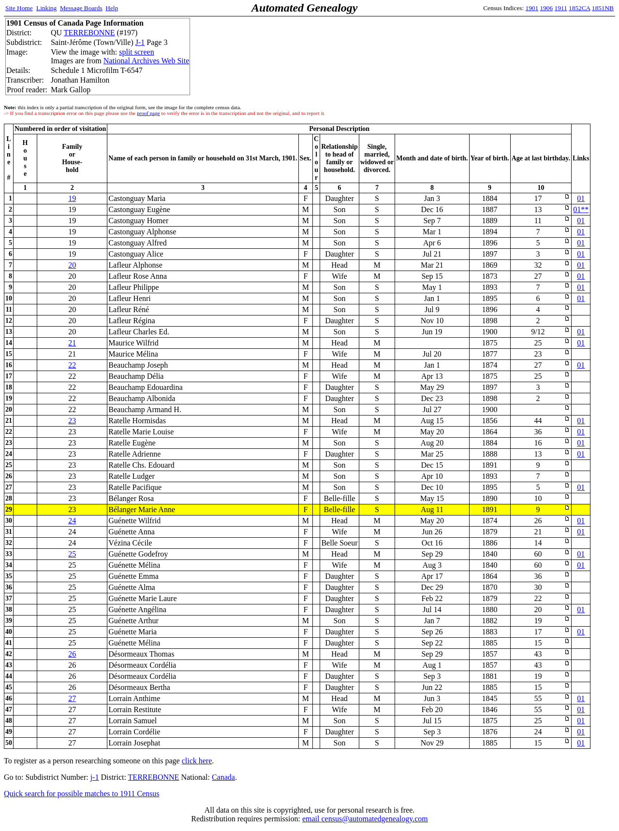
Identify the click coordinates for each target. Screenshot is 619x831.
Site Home (19, 8)
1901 (532, 8)
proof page (148, 113)
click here (197, 761)
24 (72, 520)
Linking (46, 8)
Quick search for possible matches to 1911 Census (82, 793)
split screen (136, 52)
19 (72, 198)
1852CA (579, 8)
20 (72, 265)
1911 (561, 8)
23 (72, 420)
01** (581, 209)
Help (111, 8)
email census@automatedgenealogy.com (365, 819)
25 (72, 554)
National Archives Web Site (146, 61)
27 (72, 698)
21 (72, 343)
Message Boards (81, 8)
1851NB (603, 8)
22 (72, 365)
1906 (546, 8)
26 (72, 654)
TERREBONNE (89, 33)
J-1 (140, 42)
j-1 (94, 777)
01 (581, 198)
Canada (223, 777)
